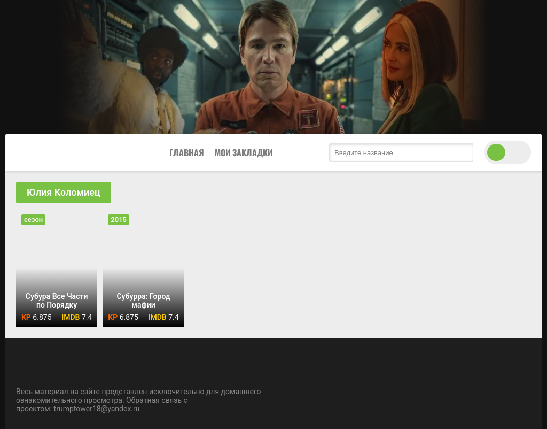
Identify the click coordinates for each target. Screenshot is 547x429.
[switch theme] (507, 152)
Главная (186, 152)
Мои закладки (243, 152)
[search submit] (462, 152)
